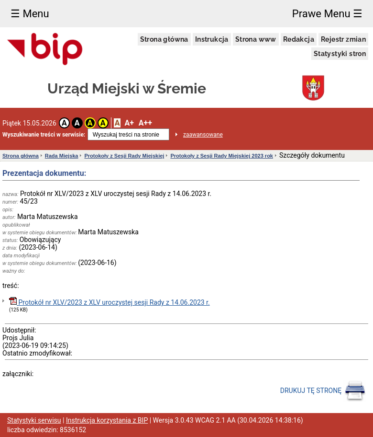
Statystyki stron (340, 54)
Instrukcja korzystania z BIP (107, 420)
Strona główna (164, 39)
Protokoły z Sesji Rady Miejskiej (124, 156)
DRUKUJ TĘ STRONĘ (323, 391)
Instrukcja (212, 39)
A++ (145, 122)
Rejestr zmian (343, 39)
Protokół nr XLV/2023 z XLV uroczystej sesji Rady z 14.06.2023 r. (109, 301)
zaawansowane (203, 134)
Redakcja (298, 39)
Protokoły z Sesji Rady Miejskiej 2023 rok (221, 156)
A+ (128, 122)
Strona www (255, 39)
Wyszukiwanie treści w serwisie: (43, 134)
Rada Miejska (61, 156)
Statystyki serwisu (34, 420)
